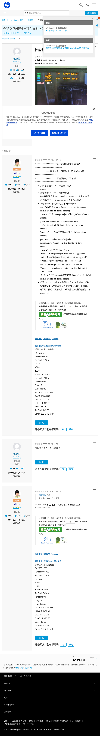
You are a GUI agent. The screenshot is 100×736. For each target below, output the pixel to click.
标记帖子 (17, 81)
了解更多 (27, 33)
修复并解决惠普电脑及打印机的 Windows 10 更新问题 (67, 48)
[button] (61, 85)
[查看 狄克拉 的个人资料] (17, 59)
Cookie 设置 (39, 133)
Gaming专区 (18, 20)
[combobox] (46, 13)
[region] (50, 122)
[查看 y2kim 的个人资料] (17, 173)
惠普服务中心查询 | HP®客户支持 (48, 346)
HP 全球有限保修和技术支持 (57, 721)
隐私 (31, 721)
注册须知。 (29, 667)
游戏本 (30, 20)
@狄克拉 (42, 495)
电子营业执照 (28, 724)
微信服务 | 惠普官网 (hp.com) (46, 339)
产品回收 (14, 721)
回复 (41, 422)
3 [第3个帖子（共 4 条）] (10, 472)
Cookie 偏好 (76, 721)
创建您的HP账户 (11, 33)
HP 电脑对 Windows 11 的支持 (57, 30)
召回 (6, 721)
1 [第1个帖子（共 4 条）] (10, 74)
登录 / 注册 (91, 13)
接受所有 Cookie (59, 133)
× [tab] (92, 18)
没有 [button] (71, 429)
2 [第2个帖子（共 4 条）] (10, 189)
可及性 (23, 721)
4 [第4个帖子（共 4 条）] (10, 520)
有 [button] (63, 429)
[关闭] (94, 109)
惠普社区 (5, 20)
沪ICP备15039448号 (12, 724)
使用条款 (19, 667)
